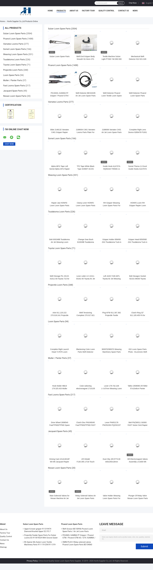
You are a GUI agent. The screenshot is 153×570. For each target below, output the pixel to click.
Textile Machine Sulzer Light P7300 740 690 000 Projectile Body (112, 59)
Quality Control (106, 11)
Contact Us (123, 11)
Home (50, 11)
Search (120, 3)
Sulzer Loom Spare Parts (14, 33)
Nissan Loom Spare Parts (14, 96)
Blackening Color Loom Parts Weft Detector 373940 (85, 352)
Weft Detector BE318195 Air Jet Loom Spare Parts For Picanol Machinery (85, 95)
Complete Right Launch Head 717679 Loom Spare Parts (59, 352)
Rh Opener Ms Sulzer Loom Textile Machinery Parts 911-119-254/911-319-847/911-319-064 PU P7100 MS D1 (40, 543)
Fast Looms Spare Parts (14, 85)
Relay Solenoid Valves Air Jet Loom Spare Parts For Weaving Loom (85, 498)
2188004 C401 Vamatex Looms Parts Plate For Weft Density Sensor (85, 132)
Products (61, 11)
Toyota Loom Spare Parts (14, 65)
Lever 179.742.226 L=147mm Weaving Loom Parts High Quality (111, 388)
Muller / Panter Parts (12, 80)
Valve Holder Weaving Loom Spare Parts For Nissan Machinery (111, 498)
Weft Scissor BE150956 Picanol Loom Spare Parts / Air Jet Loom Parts (77, 530)
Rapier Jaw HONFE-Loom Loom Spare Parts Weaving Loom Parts (59, 205)
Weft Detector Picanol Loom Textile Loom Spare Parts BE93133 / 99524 (111, 95)
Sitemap (3, 547)
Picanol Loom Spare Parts (15, 38)
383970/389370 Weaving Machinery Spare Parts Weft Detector (111, 352)
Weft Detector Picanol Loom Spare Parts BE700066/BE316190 (137, 95)
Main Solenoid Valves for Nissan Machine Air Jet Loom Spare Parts (59, 498)
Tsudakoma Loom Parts (14, 59)
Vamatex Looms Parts (13, 44)
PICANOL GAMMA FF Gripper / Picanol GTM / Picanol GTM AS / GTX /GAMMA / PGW (78, 536)
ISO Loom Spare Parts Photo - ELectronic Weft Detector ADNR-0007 (137, 352)
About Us (74, 11)
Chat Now (133, 3)
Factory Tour (88, 11)
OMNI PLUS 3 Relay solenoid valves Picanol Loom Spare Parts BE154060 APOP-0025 (77, 543)
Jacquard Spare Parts (13, 91)
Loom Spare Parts (11, 75)
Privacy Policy (32, 561)
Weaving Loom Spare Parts (15, 54)
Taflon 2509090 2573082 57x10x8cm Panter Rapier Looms (137, 388)
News (135, 11)
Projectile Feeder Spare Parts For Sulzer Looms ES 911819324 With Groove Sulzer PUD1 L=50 (41, 536)
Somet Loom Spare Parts (14, 49)
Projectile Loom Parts (13, 70)
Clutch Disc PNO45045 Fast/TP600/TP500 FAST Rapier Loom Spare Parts (85, 425)
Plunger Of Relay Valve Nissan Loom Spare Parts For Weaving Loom (137, 498)
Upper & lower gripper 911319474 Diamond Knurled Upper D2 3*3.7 (37, 530)
